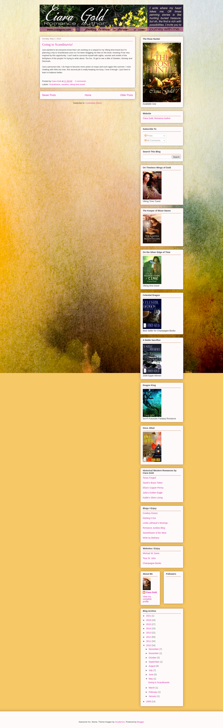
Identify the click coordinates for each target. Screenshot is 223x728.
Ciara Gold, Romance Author (157, 118)
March (152, 687)
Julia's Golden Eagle (152, 492)
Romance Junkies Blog (154, 528)
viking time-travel (77, 84)
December (154, 649)
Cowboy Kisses (150, 513)
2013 (149, 632)
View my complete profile (147, 599)
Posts (149, 135)
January (153, 696)
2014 (149, 628)
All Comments (152, 140)
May (151, 678)
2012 (149, 637)
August (152, 666)
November (154, 653)
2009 (149, 701)
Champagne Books (152, 563)
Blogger (140, 722)
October (153, 657)
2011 (149, 641)
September (154, 662)
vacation (65, 84)
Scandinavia (54, 84)
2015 (149, 624)
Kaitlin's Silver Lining (153, 497)
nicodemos (120, 722)
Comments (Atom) (93, 103)
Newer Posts (49, 95)
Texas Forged (149, 478)
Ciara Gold (151, 592)
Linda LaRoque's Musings (155, 523)
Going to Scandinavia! (57, 44)
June (151, 674)
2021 (149, 616)
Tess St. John (149, 558)
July (151, 670)
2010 (149, 645)
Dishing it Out (149, 518)
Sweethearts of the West (154, 533)
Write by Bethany (151, 538)
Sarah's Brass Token (153, 483)
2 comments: (81, 81)
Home (88, 95)
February (153, 692)
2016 (149, 620)
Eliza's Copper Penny (153, 487)
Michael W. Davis (151, 553)
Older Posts (126, 95)
